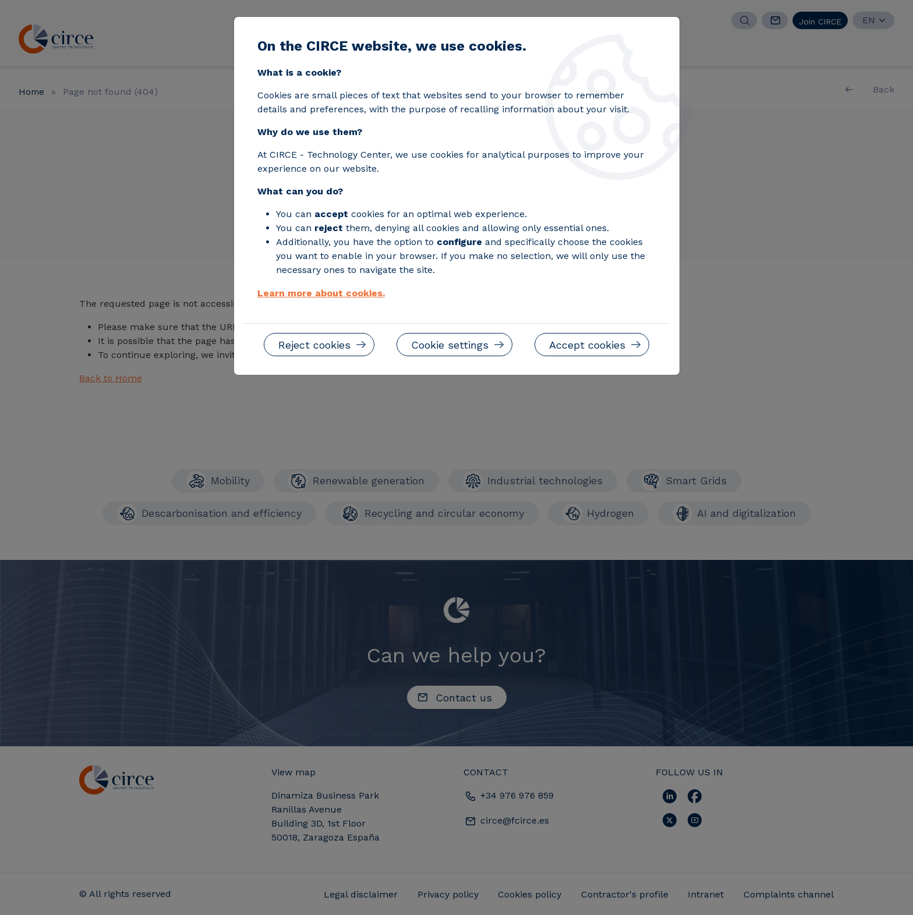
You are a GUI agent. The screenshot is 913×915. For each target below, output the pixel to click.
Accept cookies (587, 345)
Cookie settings (450, 345)
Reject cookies (314, 345)
